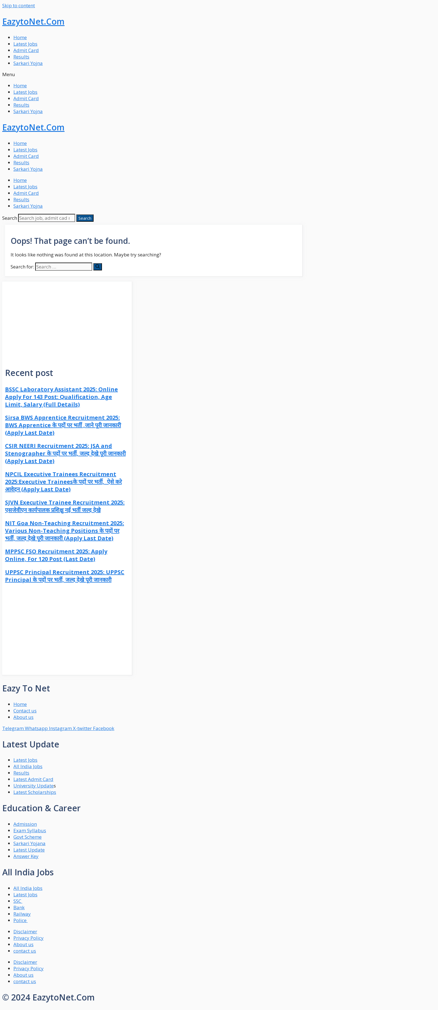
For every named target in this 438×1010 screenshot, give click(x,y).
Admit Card (26, 50)
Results (21, 56)
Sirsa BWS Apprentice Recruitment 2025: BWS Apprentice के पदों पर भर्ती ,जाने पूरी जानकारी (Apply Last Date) (63, 425)
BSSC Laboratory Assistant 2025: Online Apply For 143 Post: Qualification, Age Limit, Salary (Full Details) (61, 396)
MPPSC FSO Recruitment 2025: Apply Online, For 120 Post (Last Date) (56, 555)
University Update (33, 785)
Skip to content (18, 5)
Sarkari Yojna (28, 63)
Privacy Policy (28, 938)
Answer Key (26, 856)
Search (9, 218)
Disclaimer (25, 931)
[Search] (85, 218)
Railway (22, 914)
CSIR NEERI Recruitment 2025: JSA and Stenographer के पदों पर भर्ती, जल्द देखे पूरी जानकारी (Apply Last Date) (65, 453)
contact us (24, 951)
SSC (17, 901)
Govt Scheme (27, 837)
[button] (219, 74)
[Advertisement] (67, 321)
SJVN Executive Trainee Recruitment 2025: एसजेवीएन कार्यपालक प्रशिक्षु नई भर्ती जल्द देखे (65, 506)
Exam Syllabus (29, 830)
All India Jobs (27, 766)
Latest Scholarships (34, 792)
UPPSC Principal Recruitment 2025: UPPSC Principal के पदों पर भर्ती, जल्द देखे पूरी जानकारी (64, 575)
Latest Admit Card (33, 779)
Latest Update (29, 850)
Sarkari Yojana (29, 843)
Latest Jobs (25, 44)
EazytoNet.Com (33, 21)
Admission (25, 824)
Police (20, 920)
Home (20, 37)
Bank (19, 907)
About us (23, 944)
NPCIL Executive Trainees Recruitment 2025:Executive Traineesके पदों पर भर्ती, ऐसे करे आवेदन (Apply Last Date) (63, 481)
